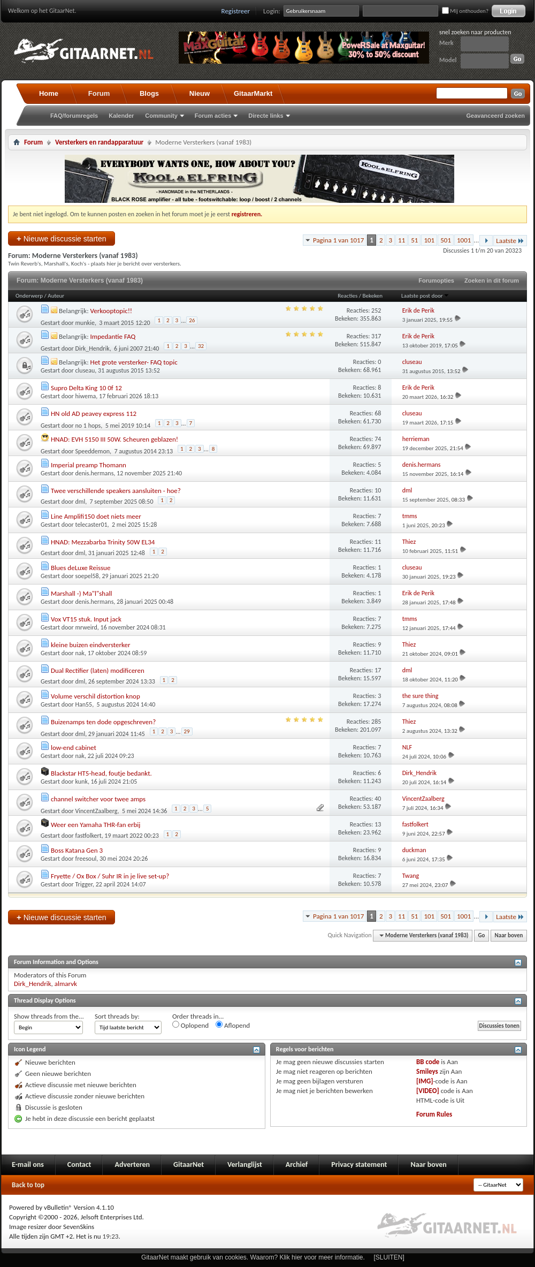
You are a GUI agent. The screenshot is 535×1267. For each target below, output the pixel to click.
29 (187, 731)
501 (445, 240)
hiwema (85, 396)
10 (377, 490)
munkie (85, 323)
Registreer (235, 11)
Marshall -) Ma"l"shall (81, 593)
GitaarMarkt (253, 93)
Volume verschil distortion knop (95, 696)
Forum (99, 93)
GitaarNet (188, 1164)
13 (377, 824)
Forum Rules (434, 1114)
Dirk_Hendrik (92, 348)
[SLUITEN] (389, 1257)
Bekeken (373, 295)
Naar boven (509, 935)
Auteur (56, 295)
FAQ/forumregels (74, 115)
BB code (427, 1062)
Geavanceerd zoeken (496, 115)
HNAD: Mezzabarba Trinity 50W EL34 (103, 542)
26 (192, 320)
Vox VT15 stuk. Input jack (86, 619)
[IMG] (424, 1081)
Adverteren (132, 1164)
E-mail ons (28, 1164)
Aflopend (233, 1025)
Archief (297, 1164)
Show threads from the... (49, 1016)
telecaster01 (91, 524)
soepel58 (87, 576)
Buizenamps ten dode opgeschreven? (103, 722)
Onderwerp (29, 295)
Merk (446, 43)
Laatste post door (425, 295)
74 (377, 439)
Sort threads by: (117, 1016)
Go (481, 935)
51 (414, 240)
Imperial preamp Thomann (88, 465)
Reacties (347, 295)
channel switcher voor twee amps (98, 799)
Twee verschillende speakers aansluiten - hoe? (116, 491)
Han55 (84, 704)
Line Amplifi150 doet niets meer (96, 516)
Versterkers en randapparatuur (99, 142)
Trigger (84, 884)
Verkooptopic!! (111, 311)
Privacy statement (359, 1164)
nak (80, 653)
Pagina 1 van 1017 (338, 240)
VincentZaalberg (96, 811)
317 (376, 336)
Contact (79, 1164)
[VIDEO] (427, 1091)
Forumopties (436, 280)
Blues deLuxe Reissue (80, 568)
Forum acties (213, 115)
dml (80, 501)
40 (377, 798)
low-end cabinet (73, 747)
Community (161, 115)
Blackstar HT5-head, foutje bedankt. (101, 773)
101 (429, 240)
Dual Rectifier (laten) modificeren (97, 670)
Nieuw (199, 93)
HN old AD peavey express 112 (93, 413)
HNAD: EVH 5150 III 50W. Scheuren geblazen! (114, 439)
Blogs (149, 93)
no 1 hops (88, 425)
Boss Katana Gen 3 (77, 850)
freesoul (86, 858)
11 (401, 240)
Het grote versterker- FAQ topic (134, 362)
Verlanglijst (244, 1164)
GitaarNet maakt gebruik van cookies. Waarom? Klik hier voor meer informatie (252, 1257)
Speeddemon (92, 451)
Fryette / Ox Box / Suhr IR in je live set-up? (110, 876)
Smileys (427, 1071)
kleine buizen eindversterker (91, 645)
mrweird (86, 627)
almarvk (66, 984)
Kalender (121, 115)
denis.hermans (94, 473)
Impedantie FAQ (113, 336)
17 (377, 670)
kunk (81, 781)
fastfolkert (88, 835)
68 (377, 413)
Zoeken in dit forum (491, 280)
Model (447, 60)
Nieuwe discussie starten (61, 238)
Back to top (28, 1185)
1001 (464, 240)
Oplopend (190, 1025)
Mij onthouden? (465, 10)
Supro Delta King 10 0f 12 (86, 388)
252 (376, 310)
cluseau (85, 370)
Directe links (265, 115)
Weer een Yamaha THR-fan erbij (96, 825)
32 (201, 346)
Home (48, 93)
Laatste (510, 241)
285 (376, 721)
